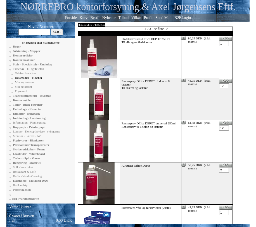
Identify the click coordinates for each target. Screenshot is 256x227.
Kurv (84, 18)
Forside (71, 18)
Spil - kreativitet (22, 167)
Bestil (94, 18)
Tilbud (123, 18)
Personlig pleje (21, 189)
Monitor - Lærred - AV (26, 136)
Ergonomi (20, 91)
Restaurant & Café (24, 171)
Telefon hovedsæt (25, 73)
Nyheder (109, 18)
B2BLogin (182, 18)
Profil (148, 18)
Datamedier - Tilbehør (28, 77)
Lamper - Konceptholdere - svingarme (36, 131)
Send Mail (163, 18)
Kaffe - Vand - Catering (27, 176)
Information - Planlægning (29, 122)
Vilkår (136, 18)
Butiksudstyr (20, 185)
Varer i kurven (20, 207)
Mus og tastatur (24, 82)
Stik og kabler (23, 86)
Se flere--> (160, 29)
